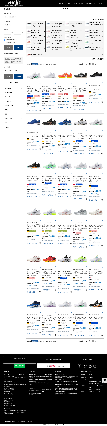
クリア (8, 47)
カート (100, 3)
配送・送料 (32, 371)
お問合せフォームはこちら (94, 391)
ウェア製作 (67, 3)
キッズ (6, 123)
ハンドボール (8, 92)
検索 (18, 47)
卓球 (6, 114)
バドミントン (8, 101)
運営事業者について (86, 371)
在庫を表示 (18, 76)
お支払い (6, 371)
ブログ (95, 3)
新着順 (54, 64)
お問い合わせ (89, 3)
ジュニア (7, 127)
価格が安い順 (41, 64)
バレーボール (8, 97)
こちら (72, 384)
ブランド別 (8, 88)
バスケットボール (9, 105)
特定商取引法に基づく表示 (10, 421)
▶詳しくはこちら (22, 374)
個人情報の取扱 (21, 421)
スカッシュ (8, 110)
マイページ (74, 3)
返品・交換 (58, 371)
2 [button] (95, 64)
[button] (102, 64)
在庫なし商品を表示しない (11, 40)
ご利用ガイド (81, 3)
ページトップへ (102, 353)
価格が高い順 (49, 64)
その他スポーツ (9, 118)
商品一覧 (61, 3)
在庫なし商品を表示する (10, 42)
